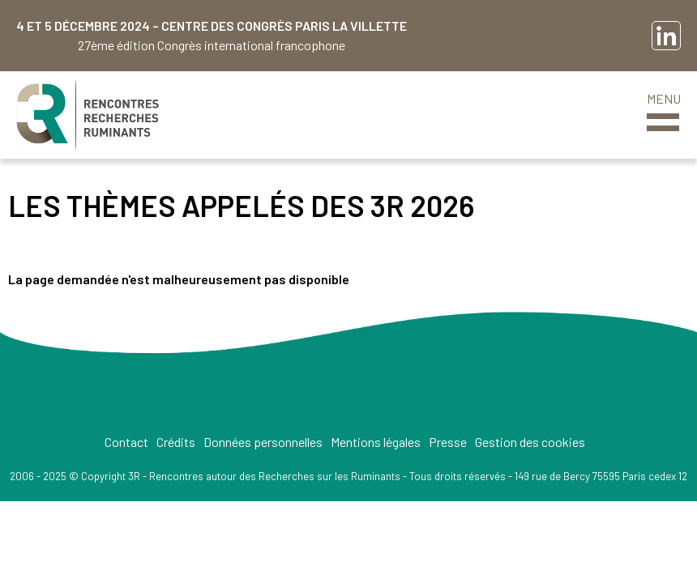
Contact (126, 441)
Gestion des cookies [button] (530, 441)
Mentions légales (376, 441)
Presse (448, 441)
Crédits (175, 441)
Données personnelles (263, 441)
